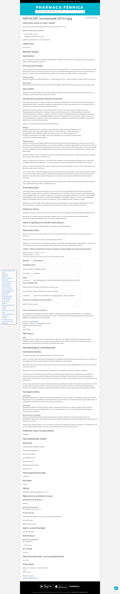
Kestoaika (4, 307)
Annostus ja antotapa (7, 278)
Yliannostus (5, 294)
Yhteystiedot (5, 323)
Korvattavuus (5, 316)
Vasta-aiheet (5, 280)
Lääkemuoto (5, 274)
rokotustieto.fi (51, 1)
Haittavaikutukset (6, 292)
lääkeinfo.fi (43, 1)
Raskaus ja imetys (6, 287)
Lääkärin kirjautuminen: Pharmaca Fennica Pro (68, 1)
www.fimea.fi (34, 321)
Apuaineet (4, 303)
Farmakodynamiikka (7, 296)
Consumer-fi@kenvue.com (30, 578)
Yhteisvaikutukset (6, 285)
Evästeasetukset (83, 592)
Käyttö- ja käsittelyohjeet (8, 314)
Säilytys (4, 308)
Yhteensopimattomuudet (8, 305)
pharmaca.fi (75, 592)
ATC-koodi (4, 317)
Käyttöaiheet (5, 276)
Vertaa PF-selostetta (91, 17)
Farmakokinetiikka (6, 298)
